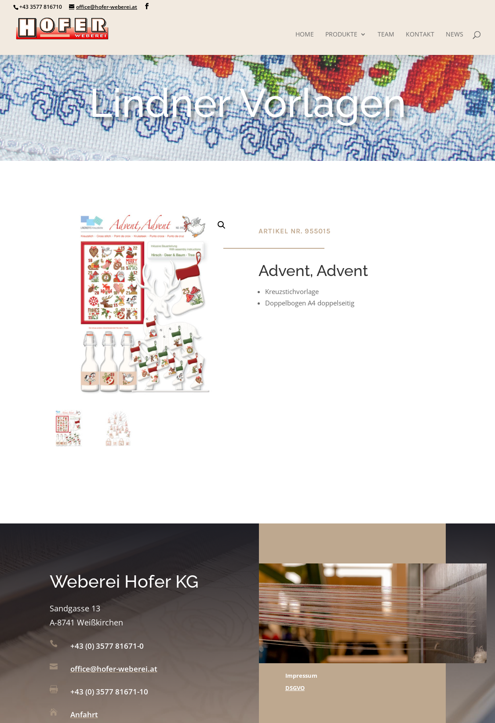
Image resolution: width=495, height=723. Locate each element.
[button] (221, 225)
